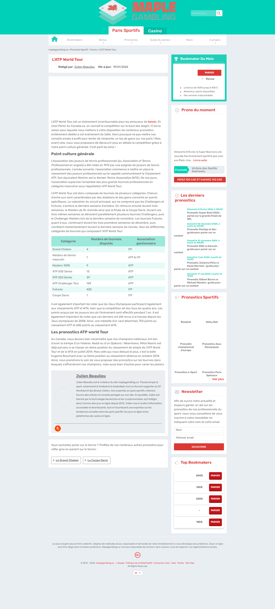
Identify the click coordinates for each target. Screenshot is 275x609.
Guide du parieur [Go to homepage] (160, 39)
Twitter (180, 563)
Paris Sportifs (126, 30)
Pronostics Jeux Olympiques (211, 345)
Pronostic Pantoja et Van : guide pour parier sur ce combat (195, 232)
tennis (152, 121)
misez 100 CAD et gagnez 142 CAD (199, 179)
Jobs (173, 563)
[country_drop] (140, 573)
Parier (209, 72)
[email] (199, 438)
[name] (199, 430)
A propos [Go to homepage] (215, 39)
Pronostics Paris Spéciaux (211, 374)
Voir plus (218, 379)
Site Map (190, 563)
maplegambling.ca (105, 563)
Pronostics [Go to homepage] (131, 39)
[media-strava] (58, 428)
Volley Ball (212, 321)
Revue (207, 78)
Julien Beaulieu (91, 376)
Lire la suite (200, 160)
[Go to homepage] (55, 40)
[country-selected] (136, 573)
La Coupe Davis (98, 460)
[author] (53, 67)
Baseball (186, 321)
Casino (155, 30)
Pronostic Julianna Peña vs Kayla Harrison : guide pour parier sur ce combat (196, 266)
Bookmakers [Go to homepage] (74, 39)
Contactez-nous (162, 563)
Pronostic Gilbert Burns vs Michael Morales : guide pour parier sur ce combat (197, 282)
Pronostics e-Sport (186, 372)
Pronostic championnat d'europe (186, 347)
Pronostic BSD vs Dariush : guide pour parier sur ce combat (196, 249)
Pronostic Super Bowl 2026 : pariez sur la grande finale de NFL (204, 216)
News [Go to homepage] (189, 39)
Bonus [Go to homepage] (103, 39)
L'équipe (120, 563)
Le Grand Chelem (67, 460)
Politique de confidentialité (139, 563)
